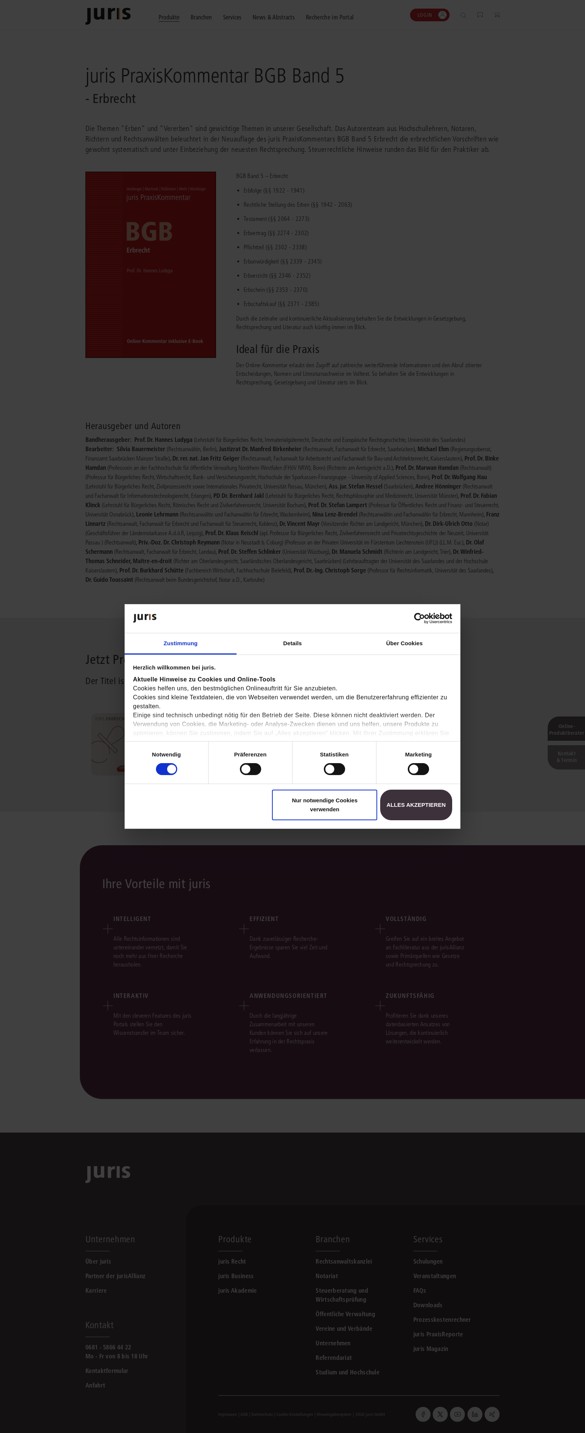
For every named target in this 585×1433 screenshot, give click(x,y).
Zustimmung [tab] (181, 643)
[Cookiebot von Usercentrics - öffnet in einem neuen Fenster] (419, 618)
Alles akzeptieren (416, 805)
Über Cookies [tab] (404, 643)
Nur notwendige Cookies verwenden (324, 804)
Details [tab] (292, 643)
